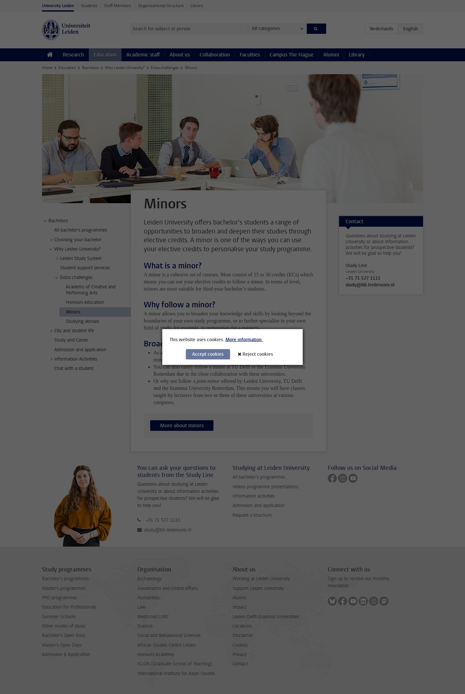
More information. (244, 340)
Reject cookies (258, 354)
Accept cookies (207, 354)
